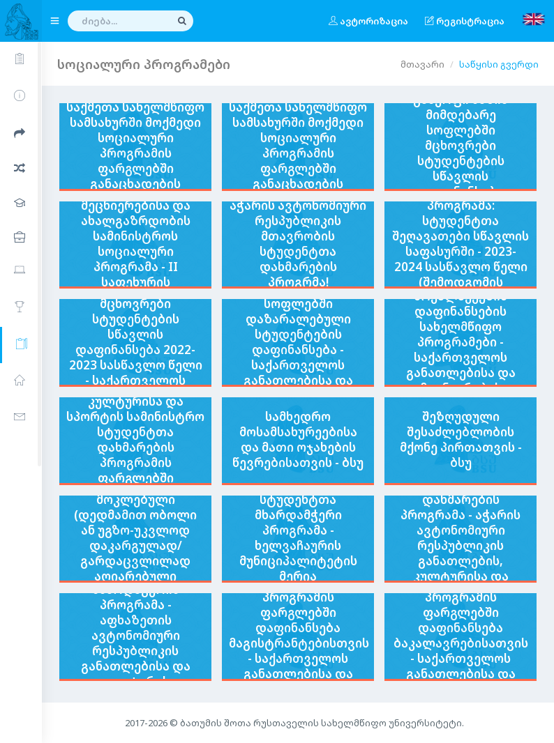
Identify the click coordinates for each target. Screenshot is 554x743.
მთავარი (422, 64)
